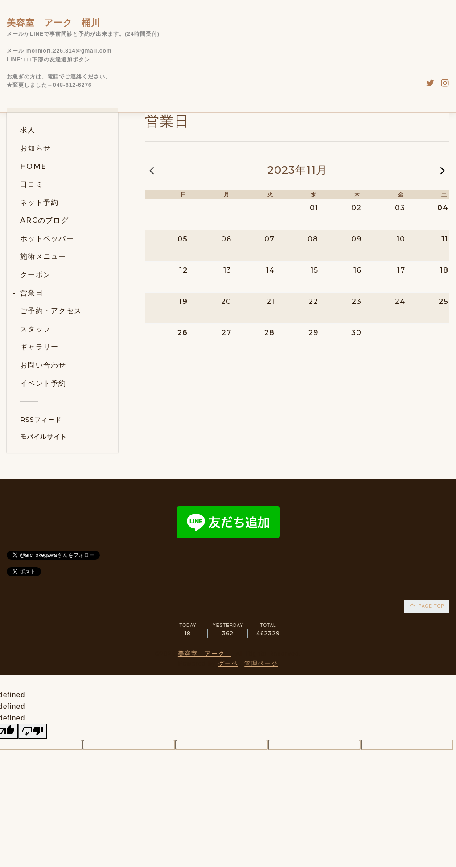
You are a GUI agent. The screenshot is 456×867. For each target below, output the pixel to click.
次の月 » (442, 170)
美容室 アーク (204, 653)
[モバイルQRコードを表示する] (65, 437)
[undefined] (32, 731)
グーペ (228, 663)
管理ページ (261, 663)
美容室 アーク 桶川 (53, 22)
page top (426, 604)
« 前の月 (151, 170)
